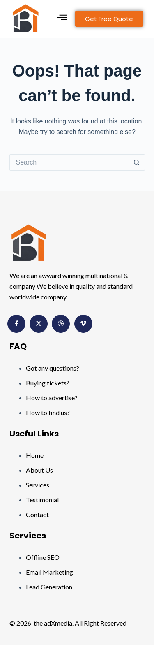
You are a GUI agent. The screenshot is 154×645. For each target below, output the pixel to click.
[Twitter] (39, 324)
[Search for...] (69, 162)
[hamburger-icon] (62, 18)
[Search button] (137, 162)
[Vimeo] (83, 324)
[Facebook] (16, 324)
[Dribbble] (61, 324)
